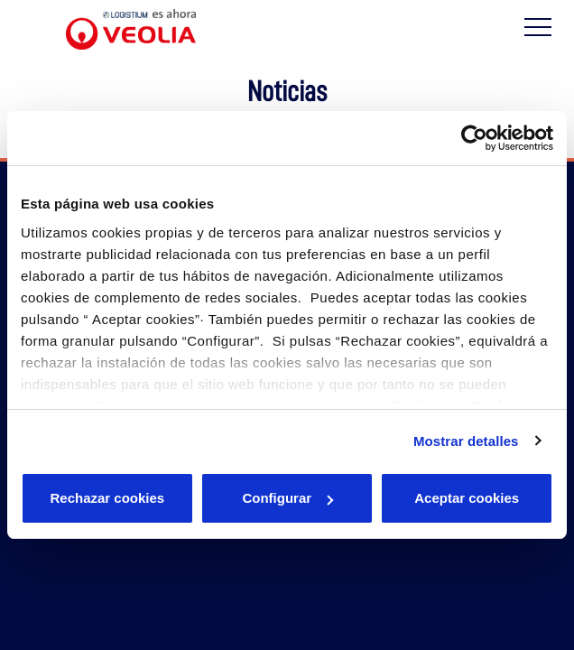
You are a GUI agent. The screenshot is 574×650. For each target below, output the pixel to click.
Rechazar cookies (107, 498)
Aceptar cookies (466, 498)
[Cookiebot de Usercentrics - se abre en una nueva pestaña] (474, 138)
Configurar (287, 498)
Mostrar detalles (466, 441)
